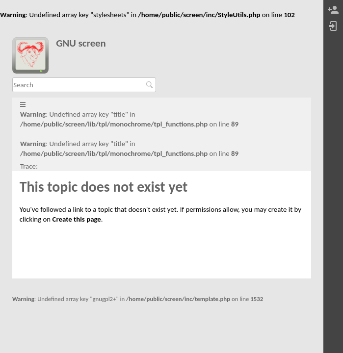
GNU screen (81, 43)
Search (151, 84)
